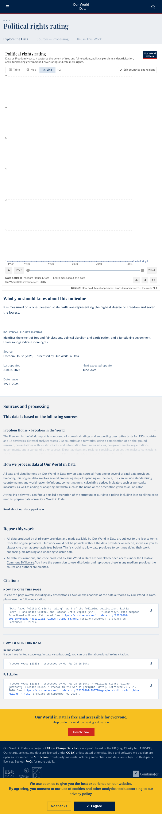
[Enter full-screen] (153, 280)
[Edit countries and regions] (137, 70)
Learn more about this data (69, 278)
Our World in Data (81, 6)
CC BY (43, 282)
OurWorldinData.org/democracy (21, 282)
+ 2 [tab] (59, 70)
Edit (139, 70)
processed (43, 356)
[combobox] (153, 6)
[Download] (136, 280)
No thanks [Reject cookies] (59, 806)
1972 (18, 270)
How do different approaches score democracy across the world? (118, 288)
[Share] (145, 280)
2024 (151, 270)
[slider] (28, 270)
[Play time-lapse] (8, 270)
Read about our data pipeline (23, 509)
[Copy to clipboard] (146, 610)
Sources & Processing (53, 39)
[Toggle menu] (7, 7)
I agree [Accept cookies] (94, 806)
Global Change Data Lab (62, 750)
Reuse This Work (89, 39)
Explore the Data (15, 39)
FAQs (29, 763)
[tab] (14, 70)
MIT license (41, 759)
